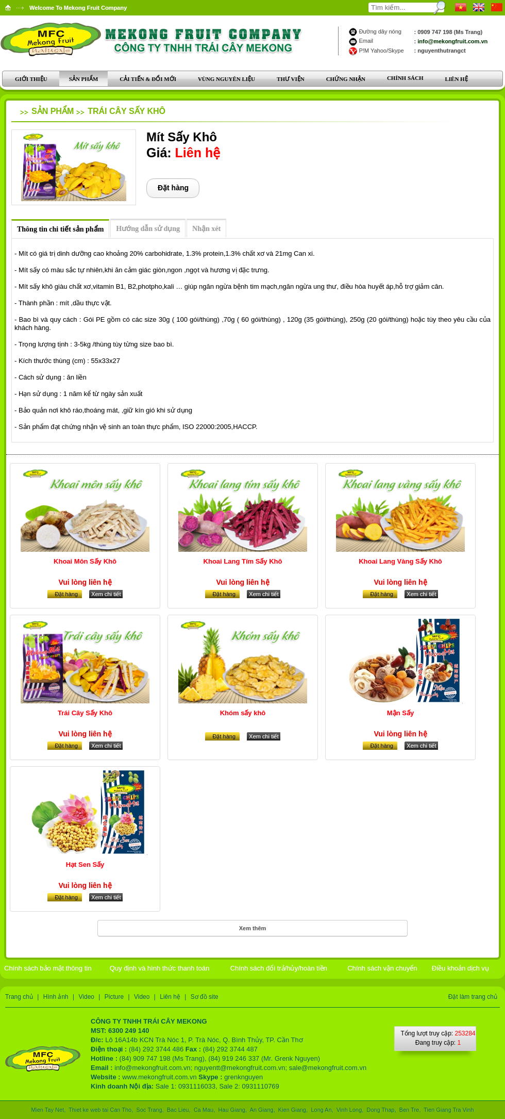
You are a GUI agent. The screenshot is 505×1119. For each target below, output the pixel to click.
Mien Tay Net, (49, 1110)
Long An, (322, 1110)
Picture (114, 996)
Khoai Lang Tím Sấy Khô (243, 561)
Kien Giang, (293, 1110)
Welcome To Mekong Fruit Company (78, 8)
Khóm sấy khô (243, 713)
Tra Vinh (462, 1110)
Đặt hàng (173, 188)
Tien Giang (437, 1110)
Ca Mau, (204, 1110)
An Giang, (262, 1110)
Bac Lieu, (178, 1110)
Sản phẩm (52, 111)
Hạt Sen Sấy (85, 864)
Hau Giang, (233, 1110)
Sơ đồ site (204, 996)
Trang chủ (19, 996)
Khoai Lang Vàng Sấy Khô (400, 561)
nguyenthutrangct (441, 50)
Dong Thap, (381, 1110)
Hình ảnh (56, 996)
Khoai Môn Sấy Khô (85, 561)
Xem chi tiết (106, 594)
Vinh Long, (350, 1110)
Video (86, 996)
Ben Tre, (410, 1110)
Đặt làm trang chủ (472, 996)
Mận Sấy (400, 713)
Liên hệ (170, 996)
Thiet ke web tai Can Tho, (101, 1110)
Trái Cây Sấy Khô (126, 111)
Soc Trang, (150, 1110)
